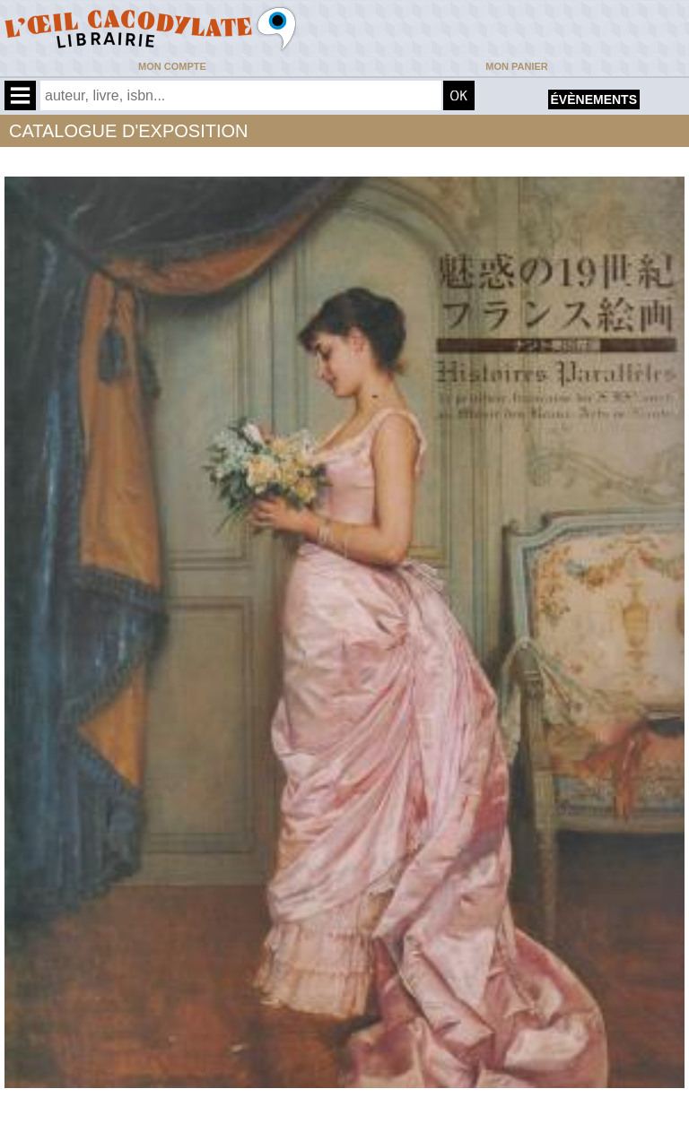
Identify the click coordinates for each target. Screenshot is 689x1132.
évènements (594, 99)
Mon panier (516, 66)
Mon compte (172, 66)
